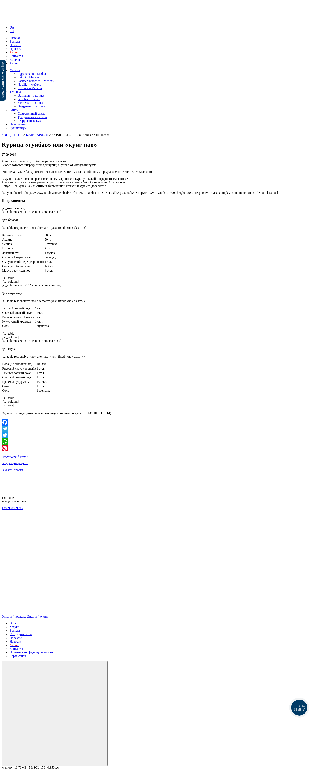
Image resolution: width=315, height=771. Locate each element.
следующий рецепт (15, 463)
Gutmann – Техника (31, 95)
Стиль (14, 110)
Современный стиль (31, 113)
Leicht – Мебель (28, 77)
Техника (15, 91)
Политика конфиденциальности (31, 652)
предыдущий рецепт (15, 456)
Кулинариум (18, 128)
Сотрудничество (21, 634)
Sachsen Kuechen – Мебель (36, 81)
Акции (14, 63)
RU (12, 31)
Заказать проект (12, 470)
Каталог (15, 59)
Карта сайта (18, 656)
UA (12, 27)
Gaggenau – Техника (31, 106)
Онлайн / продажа (14, 616)
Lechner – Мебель (30, 88)
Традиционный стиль (32, 117)
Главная (15, 38)
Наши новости (20, 124)
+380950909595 (12, 508)
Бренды (15, 41)
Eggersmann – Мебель (32, 73)
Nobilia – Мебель (29, 84)
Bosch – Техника (29, 99)
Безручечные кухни (31, 120)
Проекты (16, 48)
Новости (15, 45)
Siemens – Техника (30, 102)
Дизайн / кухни (37, 616)
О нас (13, 623)
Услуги (14, 627)
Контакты (16, 56)
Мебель (15, 70)
